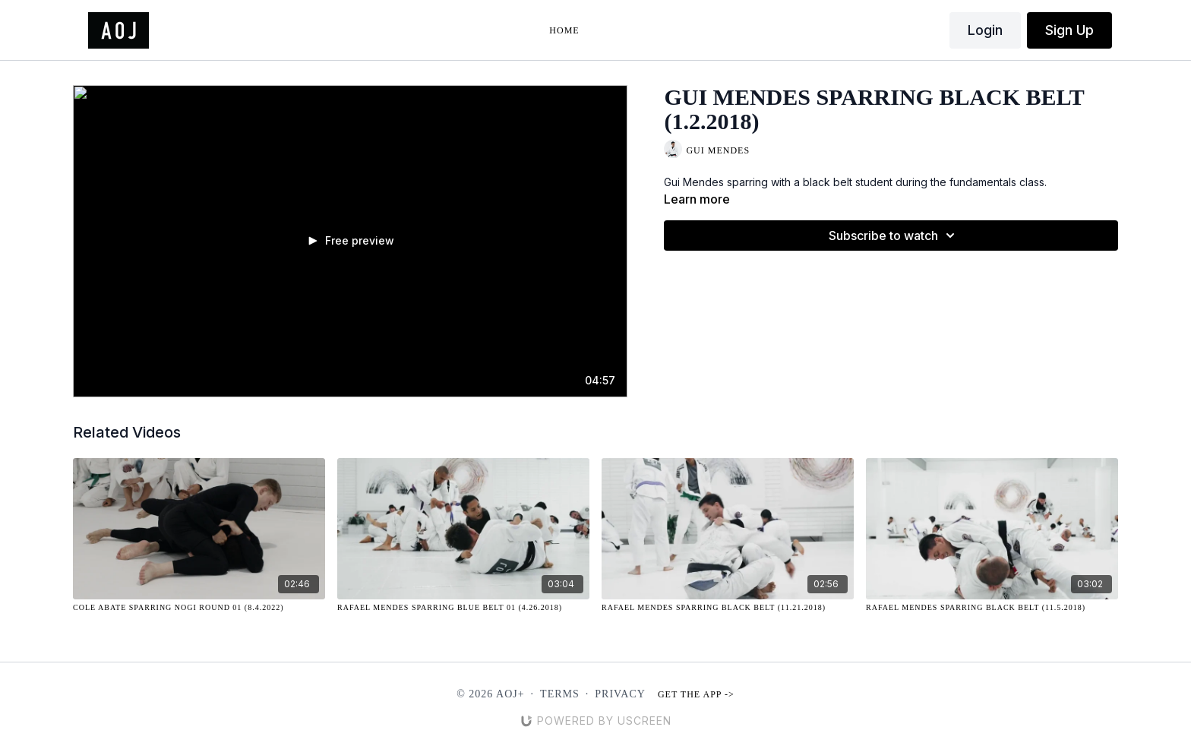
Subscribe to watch (894, 235)
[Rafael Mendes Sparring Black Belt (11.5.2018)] (992, 607)
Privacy (620, 694)
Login (985, 30)
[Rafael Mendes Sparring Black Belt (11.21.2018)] (728, 607)
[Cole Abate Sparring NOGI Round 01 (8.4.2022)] (199, 607)
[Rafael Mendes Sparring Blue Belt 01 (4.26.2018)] (463, 607)
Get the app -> (696, 694)
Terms (560, 694)
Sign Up (1069, 30)
